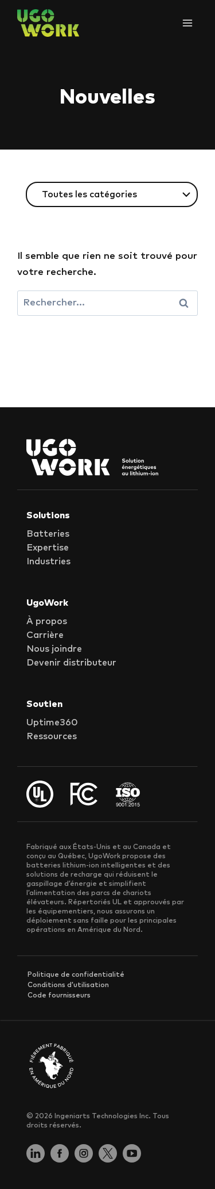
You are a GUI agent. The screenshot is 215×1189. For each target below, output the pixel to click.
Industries (48, 561)
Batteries (47, 533)
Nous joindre (54, 648)
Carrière (45, 635)
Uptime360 (52, 722)
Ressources (51, 736)
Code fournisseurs (59, 995)
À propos (46, 621)
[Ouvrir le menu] (187, 23)
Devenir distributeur (71, 662)
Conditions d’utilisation (68, 985)
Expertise (47, 547)
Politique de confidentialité (76, 975)
